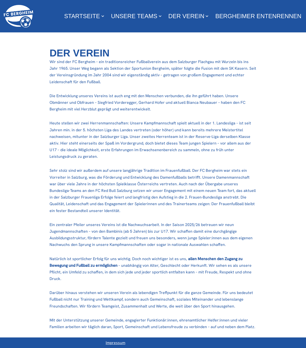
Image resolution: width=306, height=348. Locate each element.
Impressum (115, 342)
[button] (102, 16)
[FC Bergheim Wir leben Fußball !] (18, 16)
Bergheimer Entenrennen (258, 16)
